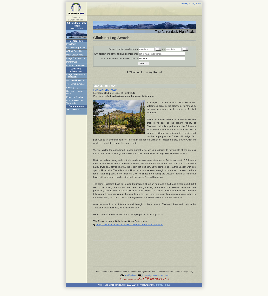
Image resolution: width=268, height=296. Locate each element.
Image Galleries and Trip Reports (75, 75)
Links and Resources (75, 65)
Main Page (71, 44)
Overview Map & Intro (76, 47)
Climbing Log (72, 87)
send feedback (128, 275)
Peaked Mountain (105, 90)
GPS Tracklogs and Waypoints (75, 102)
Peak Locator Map (74, 55)
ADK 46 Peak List (74, 51)
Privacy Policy (162, 285)
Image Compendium (75, 58)
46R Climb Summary (75, 84)
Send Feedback (73, 109)
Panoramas (71, 62)
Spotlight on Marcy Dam (74, 92)
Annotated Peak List (75, 80)
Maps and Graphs (74, 97)
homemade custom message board (153, 275)
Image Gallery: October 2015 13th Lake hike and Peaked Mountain (129, 224)
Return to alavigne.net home (76, 18)
